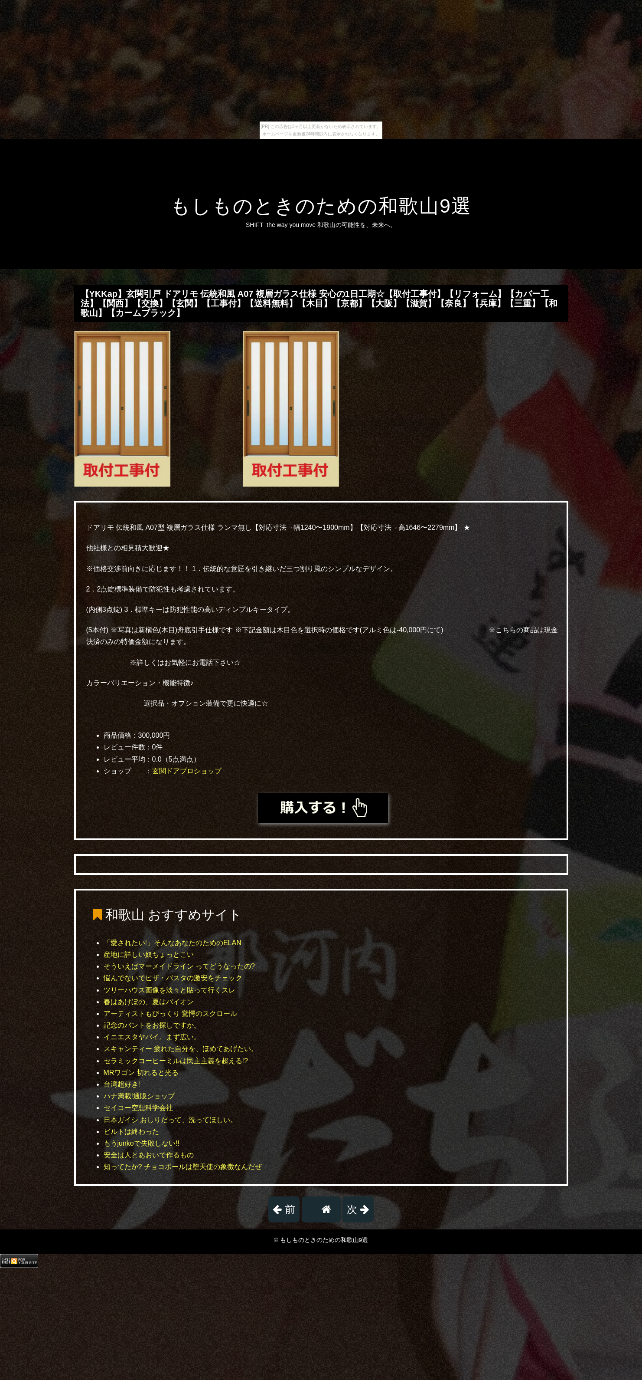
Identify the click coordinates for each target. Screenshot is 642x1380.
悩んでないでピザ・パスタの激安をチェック (173, 978)
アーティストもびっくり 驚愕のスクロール (170, 1013)
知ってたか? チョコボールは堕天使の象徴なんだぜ (183, 1166)
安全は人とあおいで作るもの (149, 1155)
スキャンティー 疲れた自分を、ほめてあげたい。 (181, 1048)
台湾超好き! (122, 1084)
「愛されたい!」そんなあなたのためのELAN (172, 942)
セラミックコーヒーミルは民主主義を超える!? (176, 1061)
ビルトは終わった (131, 1131)
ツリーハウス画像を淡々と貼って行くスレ (169, 990)
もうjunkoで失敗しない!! (141, 1143)
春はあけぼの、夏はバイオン (149, 1001)
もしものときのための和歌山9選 (321, 206)
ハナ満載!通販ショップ (139, 1096)
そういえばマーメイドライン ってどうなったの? (179, 966)
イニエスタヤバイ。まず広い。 (152, 1037)
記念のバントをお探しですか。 (152, 1025)
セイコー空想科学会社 (138, 1107)
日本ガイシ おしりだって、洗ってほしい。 (170, 1120)
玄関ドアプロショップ (187, 771)
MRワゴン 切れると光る (141, 1072)
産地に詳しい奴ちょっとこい (149, 954)
